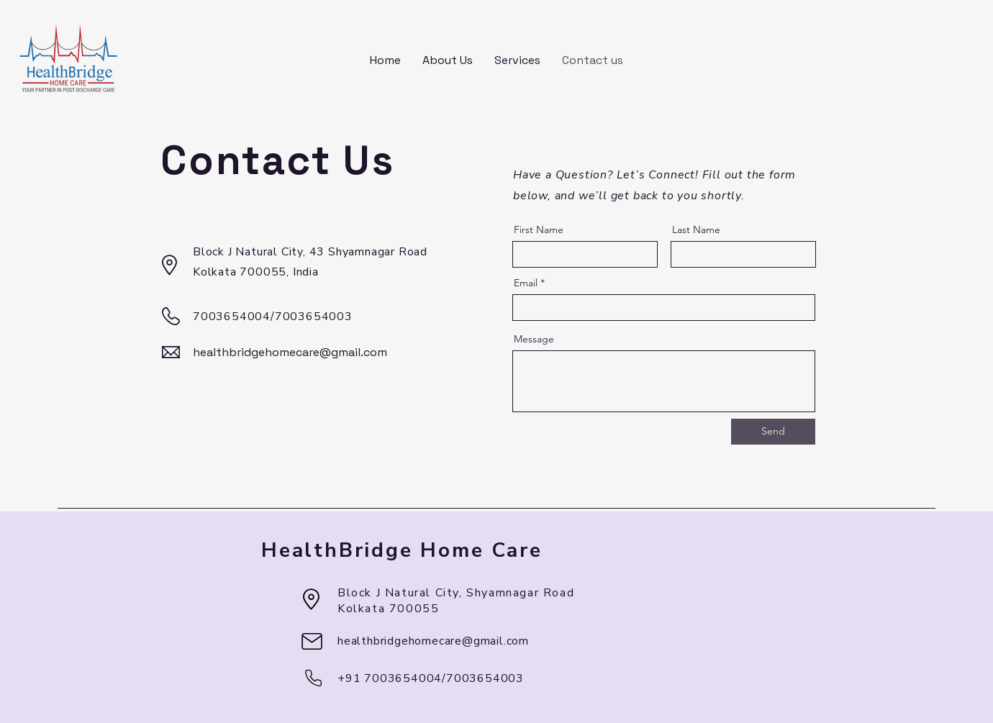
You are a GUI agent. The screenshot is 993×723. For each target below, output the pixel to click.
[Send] (773, 432)
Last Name (696, 229)
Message (534, 339)
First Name (538, 229)
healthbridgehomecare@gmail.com (290, 352)
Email (526, 283)
